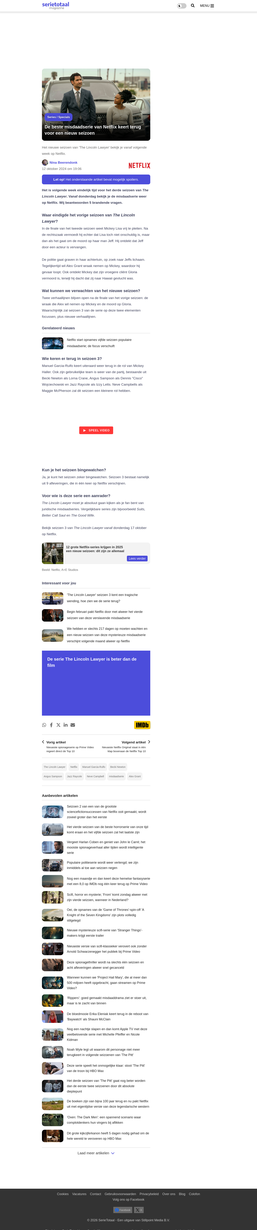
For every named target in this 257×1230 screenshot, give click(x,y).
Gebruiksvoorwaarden (120, 1194)
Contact (95, 1194)
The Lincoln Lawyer (54, 766)
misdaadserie (116, 776)
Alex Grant (135, 776)
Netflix (73, 766)
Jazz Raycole (74, 776)
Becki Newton (118, 766)
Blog (182, 1194)
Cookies (63, 1194)
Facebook (122, 1210)
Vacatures (79, 1194)
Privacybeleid (149, 1194)
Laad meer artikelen (96, 1153)
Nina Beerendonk (63, 162)
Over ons (168, 1194)
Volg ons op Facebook (128, 1199)
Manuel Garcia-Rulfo (93, 766)
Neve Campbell (95, 776)
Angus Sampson (53, 776)
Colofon (194, 1194)
